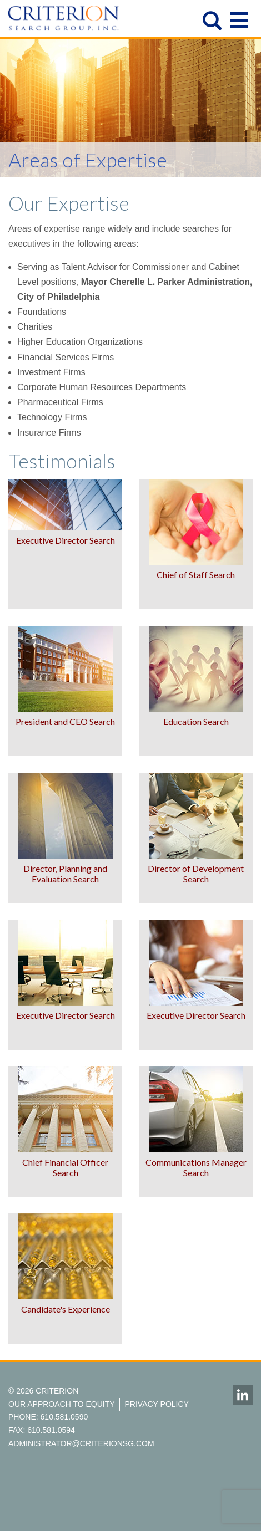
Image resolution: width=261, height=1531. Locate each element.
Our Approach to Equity (61, 1404)
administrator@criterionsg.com (81, 1443)
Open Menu (239, 18)
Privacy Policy (157, 1404)
